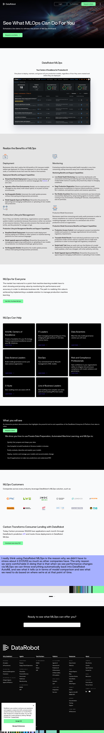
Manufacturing (23, 681)
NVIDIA (21, 687)
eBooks (71, 681)
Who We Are (89, 663)
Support (71, 705)
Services (55, 692)
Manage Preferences (18, 726)
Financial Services (23, 674)
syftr (54, 683)
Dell (37, 665)
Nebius (37, 668)
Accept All (19, 721)
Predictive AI (56, 668)
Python (44, 181)
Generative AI (56, 665)
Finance (21, 663)
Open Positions (89, 668)
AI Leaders (5, 663)
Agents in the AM (73, 692)
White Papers (72, 683)
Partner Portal (89, 685)
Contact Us (88, 670)
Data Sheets (72, 678)
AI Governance (56, 670)
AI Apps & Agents (7, 680)
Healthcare (22, 678)
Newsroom (88, 676)
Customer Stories (73, 676)
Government (22, 676)
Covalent (55, 681)
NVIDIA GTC (72, 694)
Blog (70, 674)
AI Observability (56, 672)
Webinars (71, 665)
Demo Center (72, 663)
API (24, 534)
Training (71, 703)
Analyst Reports (73, 671)
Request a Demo (88, 4)
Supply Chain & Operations (26, 665)
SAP (20, 689)
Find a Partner (89, 682)
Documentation (73, 700)
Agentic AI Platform (7, 682)
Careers (88, 665)
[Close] (33, 706)
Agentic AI (55, 663)
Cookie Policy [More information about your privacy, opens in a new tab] (15, 717)
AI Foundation (56, 675)
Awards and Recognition (9, 671)
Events (70, 689)
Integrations (55, 689)
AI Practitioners (6, 665)
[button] (100, 4)
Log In (60, 4)
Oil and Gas (22, 671)
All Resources (72, 711)
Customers (5, 674)
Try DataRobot (74, 4)
